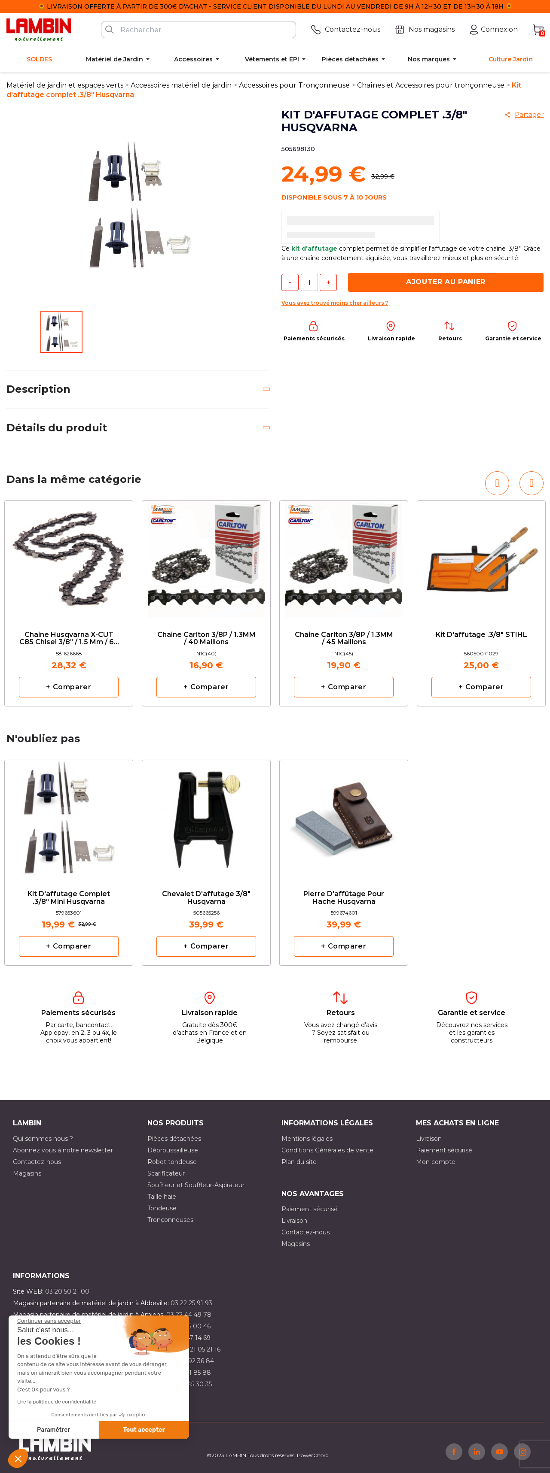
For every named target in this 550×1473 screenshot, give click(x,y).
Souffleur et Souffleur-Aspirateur (195, 1185)
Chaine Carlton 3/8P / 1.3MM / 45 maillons (344, 638)
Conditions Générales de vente (327, 1150)
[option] (69, 603)
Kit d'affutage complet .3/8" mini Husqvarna (69, 898)
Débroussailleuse (172, 1150)
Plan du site (299, 1162)
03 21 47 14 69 (190, 1338)
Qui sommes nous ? (43, 1139)
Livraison (429, 1139)
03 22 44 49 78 (188, 1314)
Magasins (27, 1173)
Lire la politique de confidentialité (56, 1402)
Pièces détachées (174, 1139)
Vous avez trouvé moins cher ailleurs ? (334, 303)
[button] (18, 1458)
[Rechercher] (198, 29)
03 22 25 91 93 (191, 1303)
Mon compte (435, 1162)
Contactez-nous (37, 1162)
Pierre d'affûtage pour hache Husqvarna (343, 898)
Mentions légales (307, 1139)
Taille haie (161, 1196)
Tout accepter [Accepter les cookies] (144, 1430)
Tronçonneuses (170, 1220)
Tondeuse (162, 1208)
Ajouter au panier (446, 282)
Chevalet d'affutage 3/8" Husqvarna (206, 898)
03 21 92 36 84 (192, 1361)
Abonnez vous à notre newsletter (63, 1150)
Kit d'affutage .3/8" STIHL (481, 635)
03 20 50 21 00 (67, 1291)
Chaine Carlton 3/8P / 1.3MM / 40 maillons (206, 638)
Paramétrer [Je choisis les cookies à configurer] (53, 1430)
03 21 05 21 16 (200, 1349)
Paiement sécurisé (444, 1150)
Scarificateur (166, 1173)
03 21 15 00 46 (189, 1326)
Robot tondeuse (172, 1162)
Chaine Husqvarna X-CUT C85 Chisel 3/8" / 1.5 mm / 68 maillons (69, 639)
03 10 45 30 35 (190, 1384)
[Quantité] (309, 282)
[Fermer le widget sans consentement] (49, 1321)
